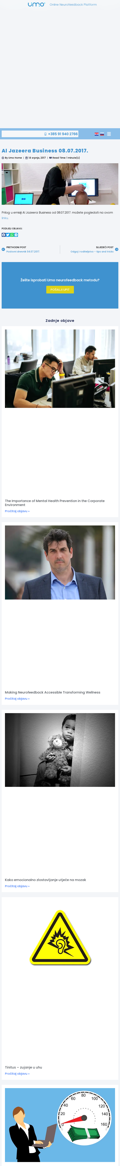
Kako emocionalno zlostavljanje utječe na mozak (45, 880)
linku (5, 218)
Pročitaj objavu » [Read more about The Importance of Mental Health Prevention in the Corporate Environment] (17, 511)
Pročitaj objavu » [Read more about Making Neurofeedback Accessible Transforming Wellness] (17, 699)
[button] (109, 134)
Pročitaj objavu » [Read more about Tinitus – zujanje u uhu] (17, 1074)
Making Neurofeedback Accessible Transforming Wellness (52, 692)
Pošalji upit (60, 289)
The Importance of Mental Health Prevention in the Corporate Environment (55, 503)
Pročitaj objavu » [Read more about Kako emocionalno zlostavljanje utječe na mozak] (17, 886)
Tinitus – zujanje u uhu (23, 1067)
